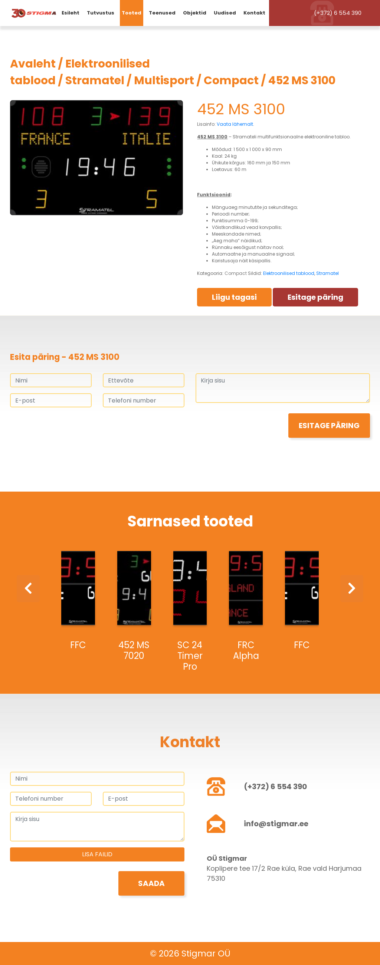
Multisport (164, 80)
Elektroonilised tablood (288, 273)
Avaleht (33, 64)
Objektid (194, 12)
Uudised (225, 12)
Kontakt (254, 12)
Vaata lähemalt (235, 124)
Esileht (70, 12)
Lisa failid (97, 854)
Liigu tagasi (234, 297)
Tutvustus (100, 12)
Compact (231, 80)
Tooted (131, 12)
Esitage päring (315, 297)
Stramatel (94, 80)
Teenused (162, 12)
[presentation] (66, 427)
